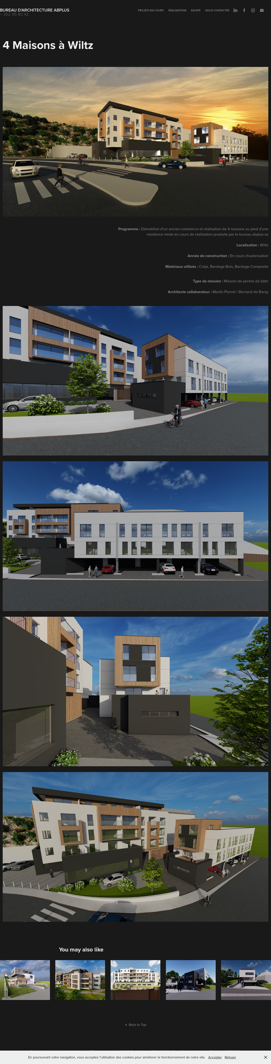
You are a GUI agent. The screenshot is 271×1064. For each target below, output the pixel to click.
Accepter (215, 1057)
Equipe (196, 10)
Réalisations (177, 10)
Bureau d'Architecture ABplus (34, 10)
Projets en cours (151, 10)
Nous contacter (217, 10)
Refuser (230, 1057)
